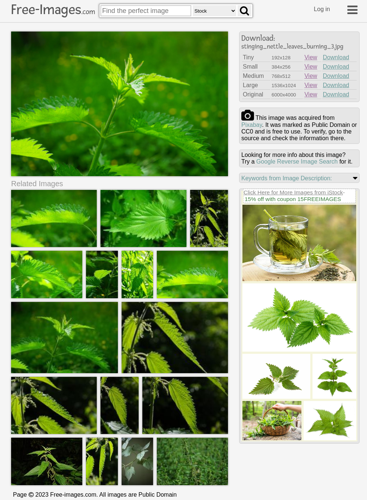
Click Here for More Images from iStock (293, 192)
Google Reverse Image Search (297, 161)
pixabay (251, 125)
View (310, 57)
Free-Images (53, 9)
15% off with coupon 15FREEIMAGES (293, 199)
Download (336, 57)
